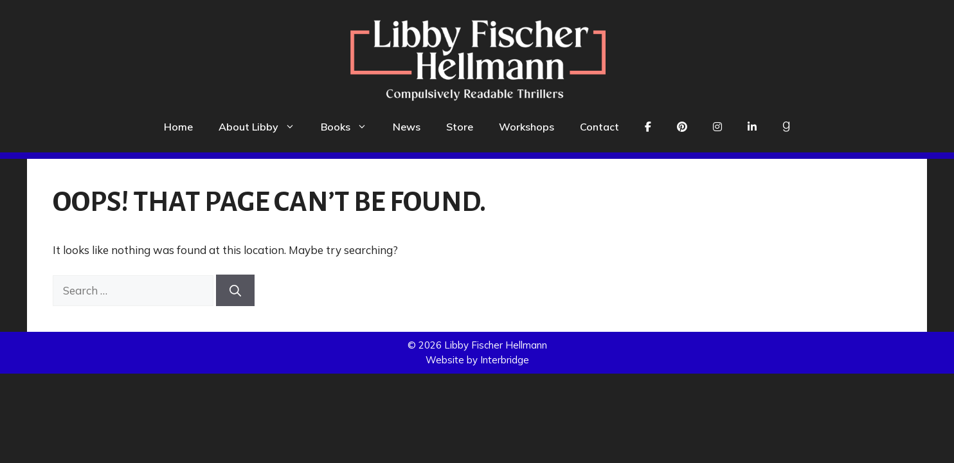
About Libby (263, 127)
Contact (599, 126)
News (406, 126)
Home (178, 126)
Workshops (526, 126)
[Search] (235, 290)
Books (350, 127)
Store (459, 126)
